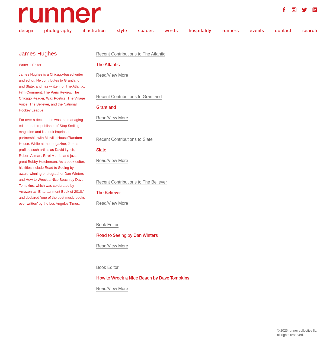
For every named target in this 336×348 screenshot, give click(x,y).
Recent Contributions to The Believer (131, 182)
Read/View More (112, 75)
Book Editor (107, 224)
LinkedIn (314, 10)
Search (309, 30)
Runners (230, 30)
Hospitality (200, 30)
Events (257, 30)
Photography (58, 30)
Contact (283, 30)
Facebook (283, 10)
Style (122, 30)
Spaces (146, 30)
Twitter (304, 10)
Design (26, 30)
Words (171, 30)
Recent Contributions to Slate (124, 139)
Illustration (94, 30)
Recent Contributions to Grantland (129, 96)
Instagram (294, 10)
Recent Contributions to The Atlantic (130, 54)
